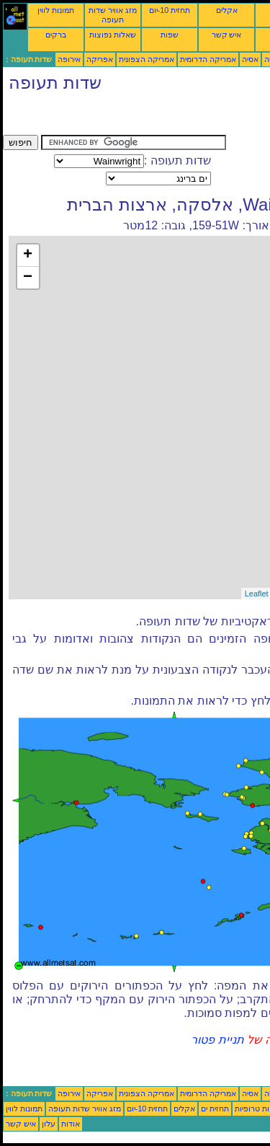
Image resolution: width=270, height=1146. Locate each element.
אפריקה (99, 59)
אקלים (227, 10)
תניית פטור (217, 1039)
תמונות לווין (55, 10)
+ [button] (27, 255)
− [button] (27, 277)
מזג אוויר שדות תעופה (113, 15)
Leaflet (257, 593)
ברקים (55, 34)
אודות (70, 1123)
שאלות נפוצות (112, 34)
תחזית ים (215, 1108)
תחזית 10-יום (169, 10)
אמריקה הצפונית (146, 59)
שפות (170, 34)
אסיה (250, 59)
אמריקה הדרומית (208, 59)
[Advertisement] (118, 117)
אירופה (69, 59)
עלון (48, 1123)
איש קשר (227, 34)
